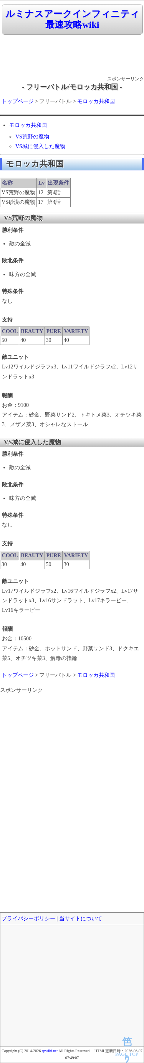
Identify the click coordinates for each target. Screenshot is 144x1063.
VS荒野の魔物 (32, 137)
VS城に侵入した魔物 (40, 146)
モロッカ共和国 (96, 101)
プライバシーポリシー (28, 918)
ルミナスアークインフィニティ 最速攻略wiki (72, 19)
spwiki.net (50, 1051)
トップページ (18, 101)
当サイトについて (80, 918)
